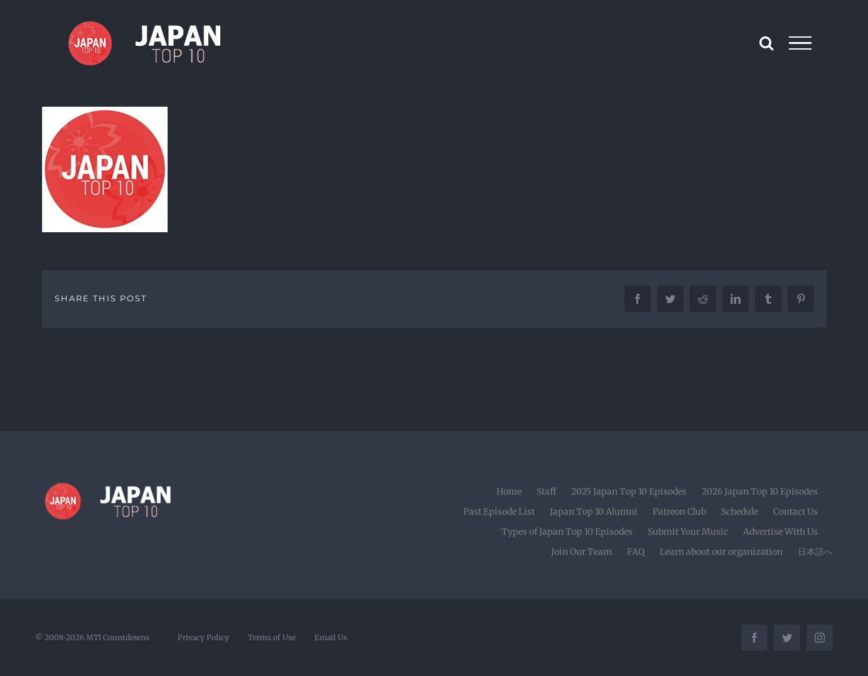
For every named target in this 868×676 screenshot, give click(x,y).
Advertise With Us (780, 531)
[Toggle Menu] (800, 43)
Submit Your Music (688, 531)
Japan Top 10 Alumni (594, 511)
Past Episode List (499, 511)
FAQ (636, 551)
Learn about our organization (721, 551)
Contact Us (795, 511)
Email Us (330, 637)
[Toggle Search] (766, 42)
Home (509, 491)
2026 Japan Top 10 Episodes (760, 491)
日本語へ (815, 551)
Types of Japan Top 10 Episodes (567, 531)
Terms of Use (272, 637)
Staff (546, 491)
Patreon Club (679, 511)
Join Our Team (581, 551)
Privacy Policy (203, 637)
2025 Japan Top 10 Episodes (629, 491)
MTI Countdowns (117, 637)
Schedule (739, 511)
